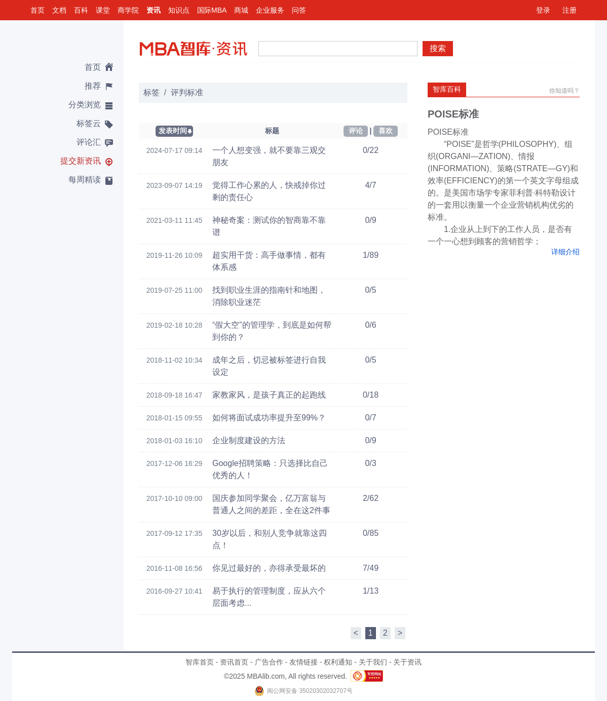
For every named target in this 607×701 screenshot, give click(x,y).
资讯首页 (234, 662)
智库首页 (199, 662)
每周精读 (84, 179)
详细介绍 (565, 252)
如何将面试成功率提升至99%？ (269, 417)
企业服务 (270, 10)
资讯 (153, 10)
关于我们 (373, 662)
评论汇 (89, 142)
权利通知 (338, 662)
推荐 (93, 86)
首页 (37, 10)
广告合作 (269, 662)
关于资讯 (407, 662)
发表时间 (173, 131)
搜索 (438, 48)
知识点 (178, 10)
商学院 (128, 10)
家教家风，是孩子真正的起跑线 (269, 395)
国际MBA (211, 10)
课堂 (103, 10)
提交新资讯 (80, 161)
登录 (543, 10)
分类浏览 (84, 104)
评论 (356, 131)
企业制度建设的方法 (248, 440)
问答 (299, 10)
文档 (59, 10)
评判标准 (187, 92)
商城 (241, 10)
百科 (81, 10)
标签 (151, 92)
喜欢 (385, 131)
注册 (569, 10)
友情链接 (303, 662)
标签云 (89, 123)
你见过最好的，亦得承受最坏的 (269, 568)
